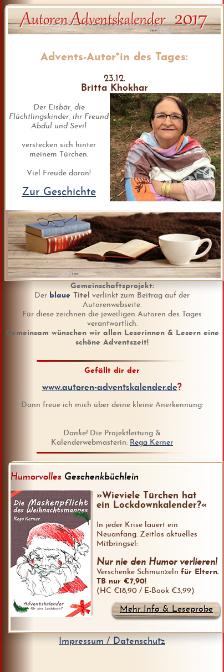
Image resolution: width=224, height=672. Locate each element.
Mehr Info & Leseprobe (166, 609)
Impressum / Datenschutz (112, 641)
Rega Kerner (151, 442)
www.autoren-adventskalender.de (109, 387)
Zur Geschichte (59, 192)
